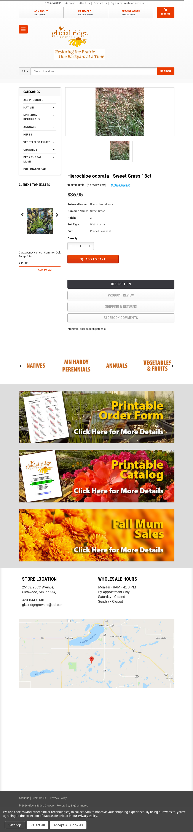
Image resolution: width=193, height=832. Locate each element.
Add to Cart (46, 269)
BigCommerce (79, 805)
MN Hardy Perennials (31, 117)
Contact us (100, 3)
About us (84, 3)
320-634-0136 (33, 600)
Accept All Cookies (68, 825)
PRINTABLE (85, 13)
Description (121, 284)
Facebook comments (121, 318)
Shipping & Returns (121, 306)
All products (33, 100)
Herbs (27, 134)
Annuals (29, 127)
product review (121, 295)
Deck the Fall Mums (33, 159)
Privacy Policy (58, 798)
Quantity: (72, 238)
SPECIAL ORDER (130, 13)
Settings (15, 825)
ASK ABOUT (41, 13)
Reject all (37, 825)
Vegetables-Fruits (36, 142)
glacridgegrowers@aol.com (42, 605)
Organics (30, 149)
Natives (29, 107)
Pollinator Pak (34, 169)
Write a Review (120, 184)
